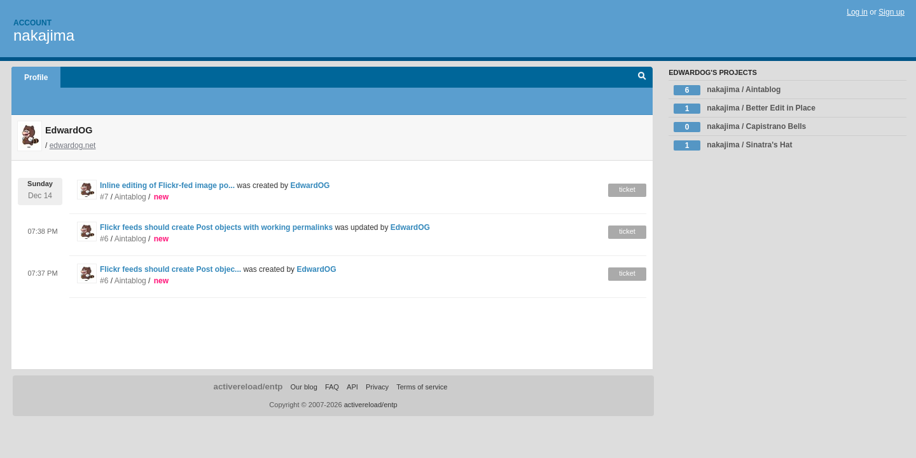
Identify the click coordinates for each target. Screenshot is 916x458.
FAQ (332, 387)
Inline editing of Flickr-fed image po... (167, 185)
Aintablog (130, 196)
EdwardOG (310, 185)
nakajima (43, 35)
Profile (36, 77)
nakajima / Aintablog (727, 90)
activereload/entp (248, 386)
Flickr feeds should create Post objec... (170, 269)
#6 (104, 238)
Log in (857, 12)
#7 (104, 196)
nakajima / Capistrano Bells (740, 127)
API (352, 387)
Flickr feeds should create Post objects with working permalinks (216, 227)
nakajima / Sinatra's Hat (733, 145)
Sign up (891, 12)
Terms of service (421, 387)
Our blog (303, 387)
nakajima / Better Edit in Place (744, 109)
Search (642, 77)
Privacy (377, 387)
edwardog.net (73, 145)
